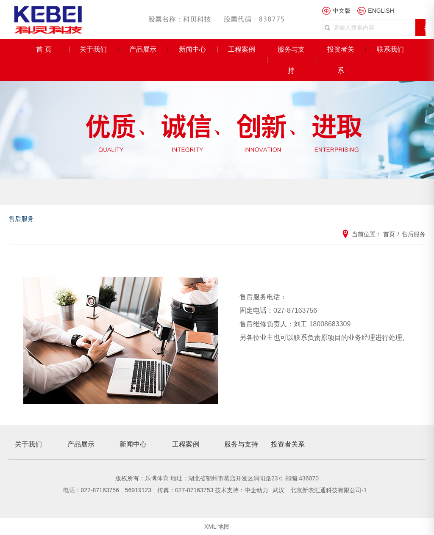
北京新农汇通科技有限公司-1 (328, 490)
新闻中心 (192, 49)
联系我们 (390, 49)
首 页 (43, 49)
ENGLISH (381, 10)
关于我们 (93, 49)
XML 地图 (217, 526)
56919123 (138, 490)
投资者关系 (340, 60)
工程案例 (241, 49)
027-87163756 (295, 310)
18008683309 (330, 324)
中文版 (342, 10)
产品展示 (142, 49)
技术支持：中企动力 (241, 490)
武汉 (279, 490)
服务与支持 (291, 60)
